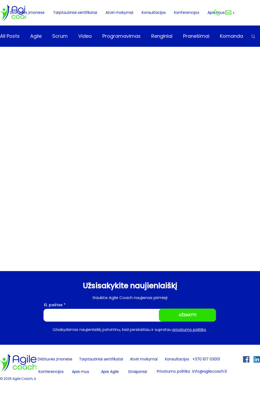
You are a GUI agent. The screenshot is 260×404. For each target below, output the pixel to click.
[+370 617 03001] (212, 359)
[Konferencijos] (51, 371)
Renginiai (161, 36)
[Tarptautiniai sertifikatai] (101, 359)
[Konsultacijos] (177, 359)
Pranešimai (196, 36)
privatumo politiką (189, 329)
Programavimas (121, 36)
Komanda (231, 36)
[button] (253, 37)
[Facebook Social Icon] (246, 359)
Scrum (60, 36)
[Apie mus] (82, 371)
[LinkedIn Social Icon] (257, 359)
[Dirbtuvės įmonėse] (54, 359)
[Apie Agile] (109, 371)
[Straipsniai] (137, 371)
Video (85, 36)
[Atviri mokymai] (143, 359)
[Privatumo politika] (173, 371)
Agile (36, 36)
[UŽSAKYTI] (187, 315)
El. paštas (53, 305)
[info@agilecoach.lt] (212, 371)
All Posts (10, 36)
